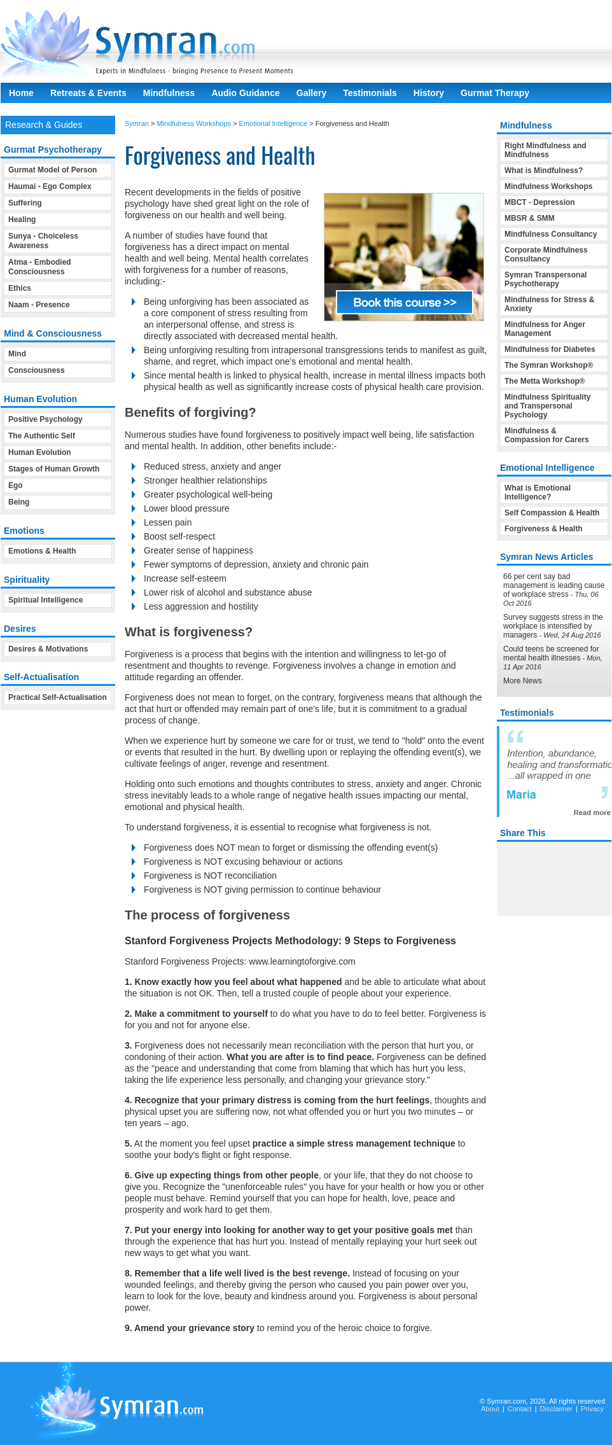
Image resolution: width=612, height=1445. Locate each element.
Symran (137, 123)
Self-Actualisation (41, 677)
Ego (15, 485)
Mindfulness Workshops (193, 123)
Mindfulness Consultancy (550, 234)
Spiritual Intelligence (45, 600)
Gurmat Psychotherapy (53, 149)
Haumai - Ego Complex (50, 186)
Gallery (311, 93)
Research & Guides (43, 125)
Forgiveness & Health (543, 528)
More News (522, 680)
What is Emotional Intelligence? (537, 492)
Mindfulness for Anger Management (544, 329)
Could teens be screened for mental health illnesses (551, 653)
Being (18, 502)
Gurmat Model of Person (52, 169)
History (429, 93)
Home (21, 93)
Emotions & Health (42, 551)
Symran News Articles (547, 557)
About (490, 1409)
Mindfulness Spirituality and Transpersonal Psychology (547, 406)
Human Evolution (39, 452)
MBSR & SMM (529, 218)
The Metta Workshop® (544, 381)
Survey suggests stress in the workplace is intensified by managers (553, 626)
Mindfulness (169, 93)
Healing (22, 219)
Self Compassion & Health (551, 512)
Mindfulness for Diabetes (549, 349)
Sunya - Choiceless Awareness (43, 241)
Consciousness (36, 370)
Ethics (19, 288)
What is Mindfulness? (543, 170)
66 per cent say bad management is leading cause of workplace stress (553, 585)
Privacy (592, 1409)
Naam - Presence (39, 304)
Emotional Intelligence (273, 123)
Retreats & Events (88, 93)
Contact (520, 1409)
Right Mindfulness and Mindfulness (545, 150)
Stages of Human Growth (53, 468)
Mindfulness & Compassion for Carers (546, 435)
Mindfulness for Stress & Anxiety (549, 304)
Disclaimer (556, 1409)
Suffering (25, 203)
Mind (17, 353)
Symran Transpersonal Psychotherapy (545, 279)
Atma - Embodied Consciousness (39, 267)
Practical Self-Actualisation (57, 697)
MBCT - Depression (539, 202)
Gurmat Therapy (495, 93)
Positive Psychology (45, 419)
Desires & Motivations (48, 649)
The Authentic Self (41, 435)
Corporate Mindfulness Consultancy (546, 254)
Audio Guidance (245, 93)
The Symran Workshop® (548, 365)
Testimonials (370, 93)
